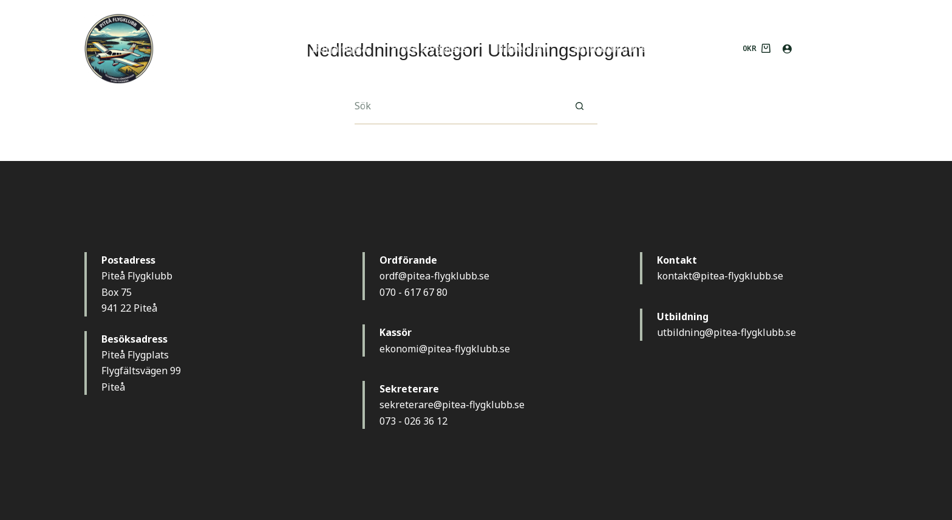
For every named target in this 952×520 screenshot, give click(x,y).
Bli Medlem (520, 48)
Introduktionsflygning (631, 48)
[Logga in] (787, 48)
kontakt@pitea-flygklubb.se (720, 275)
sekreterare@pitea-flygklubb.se (452, 404)
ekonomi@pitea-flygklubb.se (444, 348)
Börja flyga (339, 48)
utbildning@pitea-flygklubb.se (726, 332)
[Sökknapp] (579, 106)
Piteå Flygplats (429, 48)
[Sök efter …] (458, 106)
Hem (275, 48)
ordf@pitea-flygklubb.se (434, 275)
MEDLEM (835, 48)
